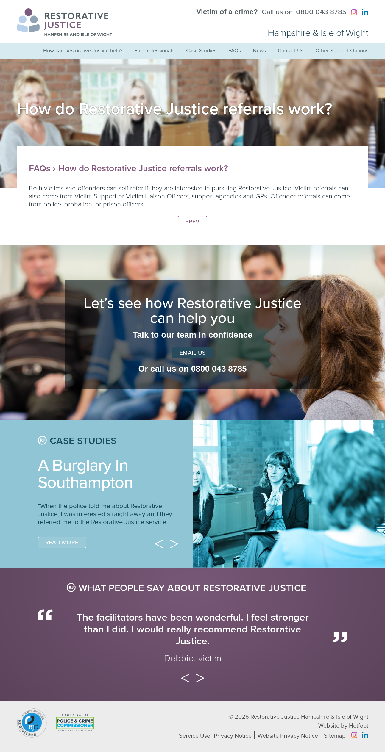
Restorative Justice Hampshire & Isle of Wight (309, 716)
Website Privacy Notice (288, 736)
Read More (62, 542)
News (259, 50)
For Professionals (154, 50)
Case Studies (201, 50)
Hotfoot (358, 725)
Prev (192, 221)
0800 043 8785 (321, 12)
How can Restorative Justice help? (82, 50)
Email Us (193, 353)
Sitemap (334, 736)
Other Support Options (341, 50)
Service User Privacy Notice (215, 736)
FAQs (234, 50)
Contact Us (290, 50)
